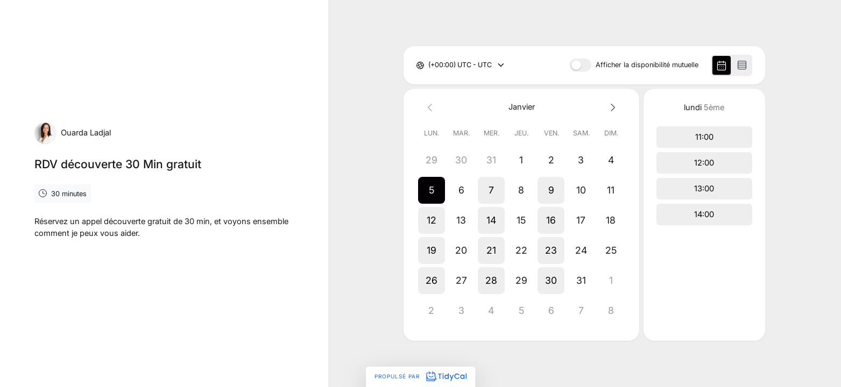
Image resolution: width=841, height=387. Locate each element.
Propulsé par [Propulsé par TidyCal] (420, 376)
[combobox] (429, 65)
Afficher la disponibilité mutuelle (647, 65)
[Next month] (611, 107)
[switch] (580, 65)
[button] (431, 190)
